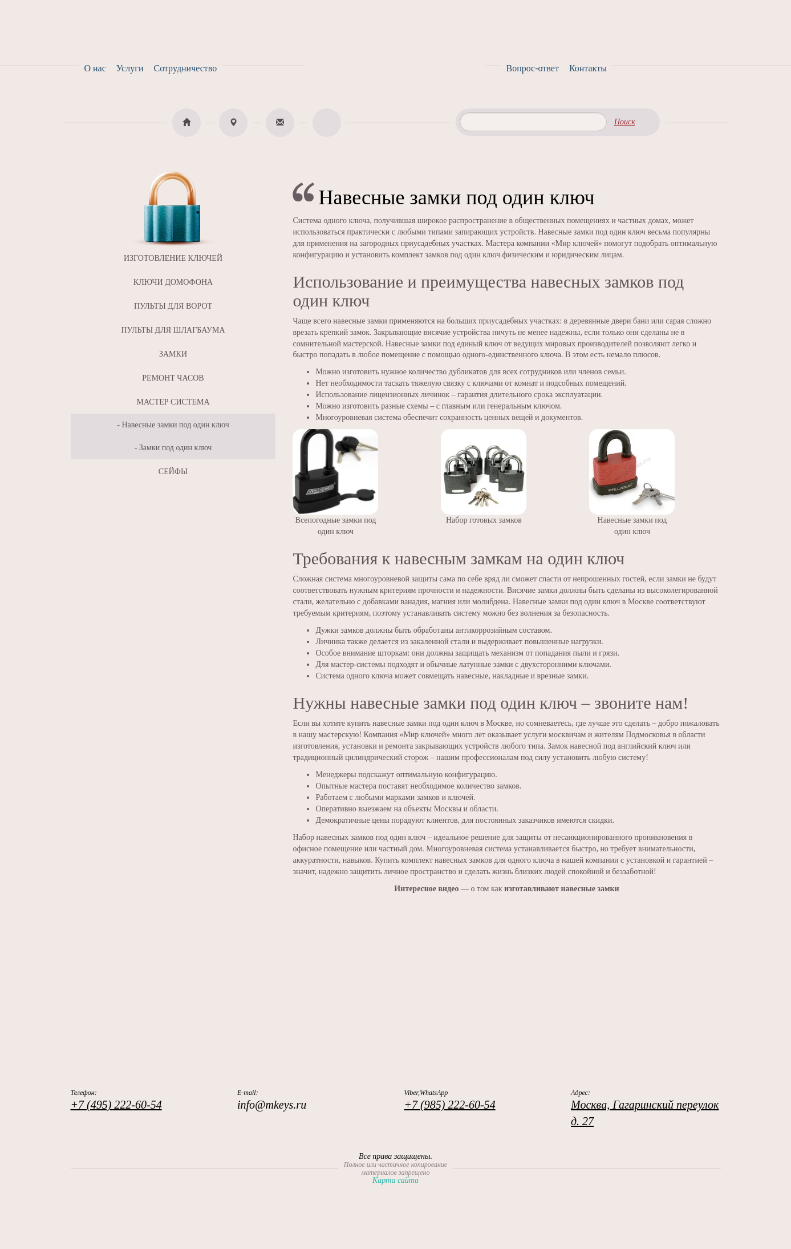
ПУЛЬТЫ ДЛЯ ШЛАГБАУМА (173, 330)
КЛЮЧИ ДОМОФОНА (173, 282)
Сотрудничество (185, 68)
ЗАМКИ (173, 354)
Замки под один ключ (175, 447)
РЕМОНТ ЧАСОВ (173, 378)
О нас (95, 68)
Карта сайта (395, 1180)
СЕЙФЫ (173, 471)
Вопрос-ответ (532, 68)
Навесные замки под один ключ (175, 425)
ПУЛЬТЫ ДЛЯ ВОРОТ (173, 306)
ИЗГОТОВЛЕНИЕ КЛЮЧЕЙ (173, 258)
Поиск (624, 122)
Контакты (588, 68)
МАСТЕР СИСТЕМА (172, 402)
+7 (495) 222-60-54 (116, 1104)
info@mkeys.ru (271, 1104)
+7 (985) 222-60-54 (450, 1104)
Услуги (130, 68)
